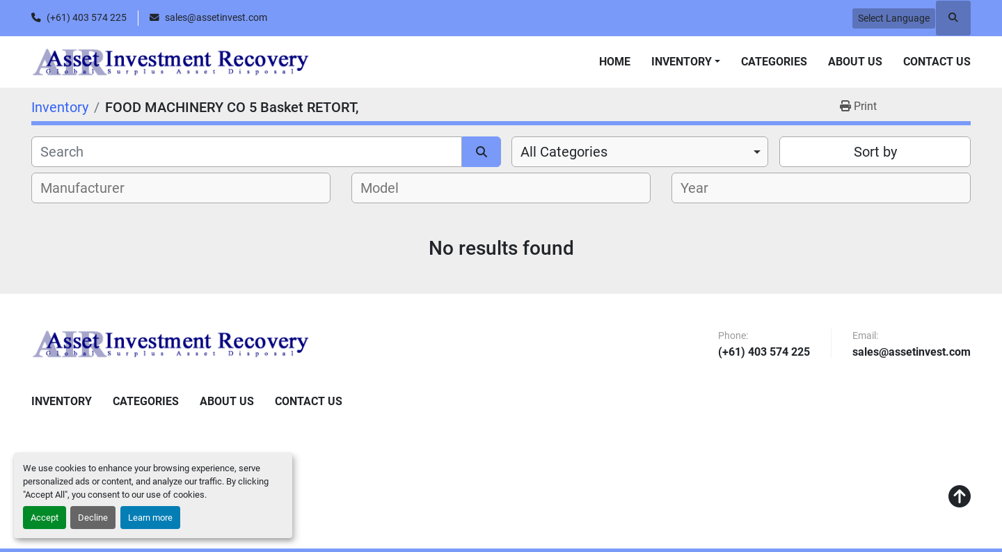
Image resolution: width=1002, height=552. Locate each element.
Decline (93, 517)
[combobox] (639, 151)
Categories (774, 61)
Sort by (875, 151)
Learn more (150, 517)
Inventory (681, 61)
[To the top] (959, 497)
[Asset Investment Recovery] (170, 343)
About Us (855, 61)
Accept (44, 517)
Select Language (894, 18)
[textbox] (90, 188)
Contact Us (937, 61)
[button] (685, 62)
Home (614, 61)
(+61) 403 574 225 (87, 17)
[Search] (246, 151)
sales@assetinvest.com (216, 17)
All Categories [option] (563, 151)
